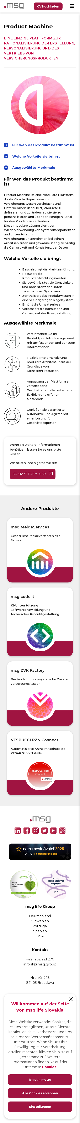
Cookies (49, 1067)
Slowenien (40, 921)
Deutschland (40, 916)
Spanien (40, 931)
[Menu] (72, 6)
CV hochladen (48, 6)
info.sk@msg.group (40, 964)
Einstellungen (40, 1107)
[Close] (71, 999)
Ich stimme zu (40, 1079)
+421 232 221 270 (40, 959)
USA (40, 936)
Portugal (40, 926)
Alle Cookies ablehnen (40, 1093)
